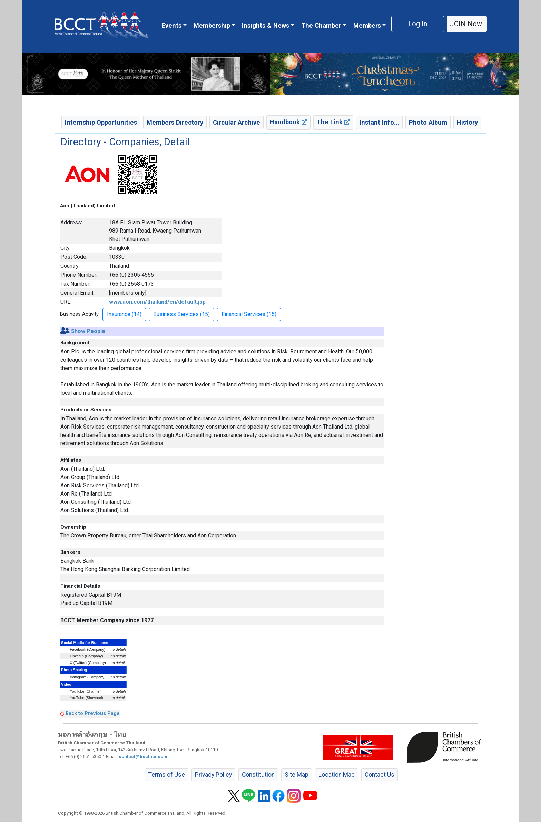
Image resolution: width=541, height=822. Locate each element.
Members (367, 25)
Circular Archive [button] (236, 122)
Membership (212, 25)
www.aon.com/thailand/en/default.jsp (157, 302)
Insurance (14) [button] (124, 314)
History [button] (467, 122)
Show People (88, 331)
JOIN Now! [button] (467, 24)
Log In (417, 24)
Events (171, 25)
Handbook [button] (288, 122)
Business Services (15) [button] (181, 314)
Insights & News (265, 25)
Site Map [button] (296, 774)
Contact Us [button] (379, 774)
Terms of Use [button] (166, 774)
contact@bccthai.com (143, 756)
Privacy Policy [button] (213, 774)
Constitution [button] (258, 774)
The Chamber (321, 25)
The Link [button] (333, 122)
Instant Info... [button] (379, 122)
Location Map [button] (336, 774)
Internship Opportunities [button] (101, 122)
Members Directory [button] (175, 122)
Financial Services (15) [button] (249, 314)
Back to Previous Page (93, 713)
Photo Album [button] (428, 122)
